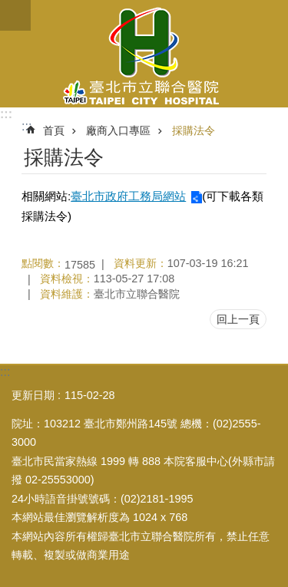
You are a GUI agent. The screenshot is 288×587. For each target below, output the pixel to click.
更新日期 (33, 395)
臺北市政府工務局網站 (128, 196)
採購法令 (193, 130)
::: (6, 113)
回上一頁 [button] (238, 319)
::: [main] (26, 126)
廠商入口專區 (118, 130)
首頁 (54, 130)
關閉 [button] (15, 15)
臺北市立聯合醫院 (144, 53)
